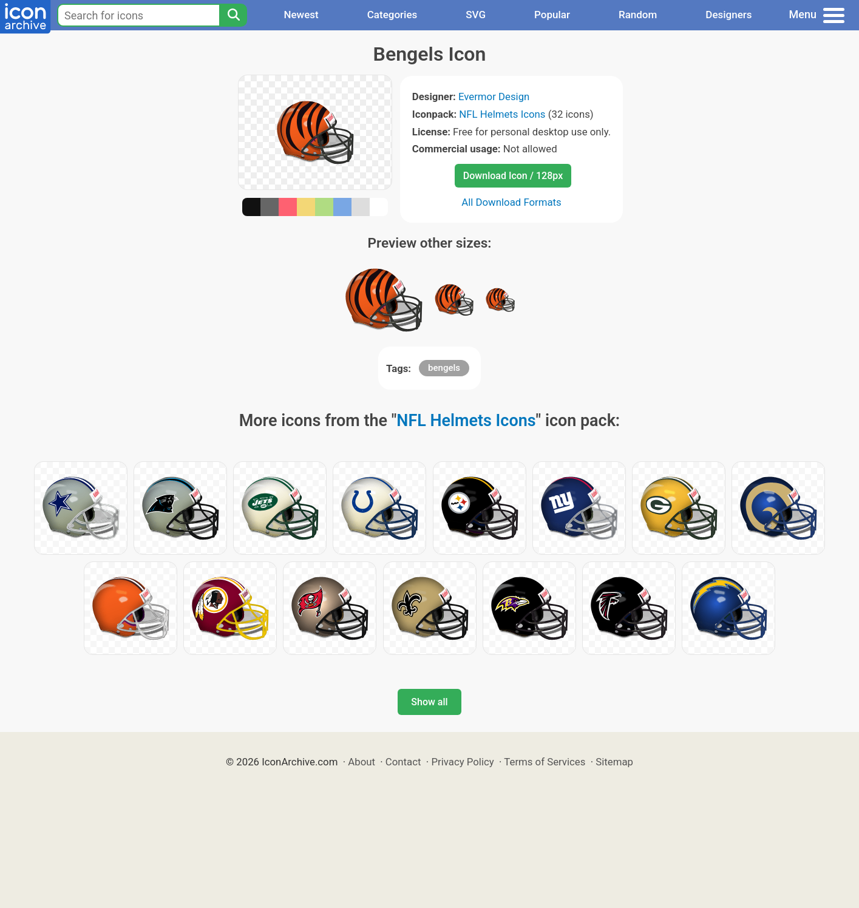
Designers (728, 14)
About (361, 762)
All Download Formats (511, 202)
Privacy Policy (462, 762)
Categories (392, 14)
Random (638, 14)
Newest (301, 14)
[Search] (233, 15)
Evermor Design (493, 96)
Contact (403, 762)
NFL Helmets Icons (502, 114)
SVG (476, 14)
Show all (429, 702)
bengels (444, 367)
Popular (552, 14)
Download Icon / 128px (513, 175)
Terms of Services (544, 762)
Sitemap (614, 762)
